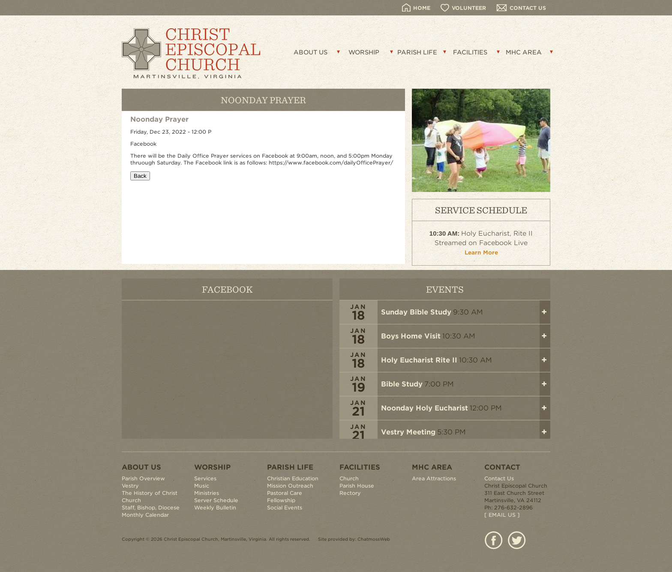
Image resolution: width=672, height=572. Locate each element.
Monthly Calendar (145, 515)
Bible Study (402, 384)
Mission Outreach (290, 485)
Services (205, 478)
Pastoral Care (284, 493)
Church (349, 478)
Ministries (206, 493)
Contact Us (499, 478)
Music (201, 485)
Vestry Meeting (408, 432)
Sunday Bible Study (416, 312)
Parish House (356, 485)
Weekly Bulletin (215, 507)
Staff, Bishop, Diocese (151, 507)
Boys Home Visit (411, 336)
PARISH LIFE (417, 52)
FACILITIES (470, 52)
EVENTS (445, 289)
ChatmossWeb (373, 539)
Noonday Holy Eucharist (424, 408)
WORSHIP (363, 52)
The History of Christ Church (149, 496)
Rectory (350, 493)
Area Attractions (434, 478)
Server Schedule (216, 500)
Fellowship (281, 500)
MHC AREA (524, 52)
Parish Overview (143, 478)
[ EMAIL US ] (502, 515)
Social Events (284, 507)
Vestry (130, 485)
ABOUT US (310, 52)
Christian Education (292, 478)
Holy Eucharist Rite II (419, 360)
